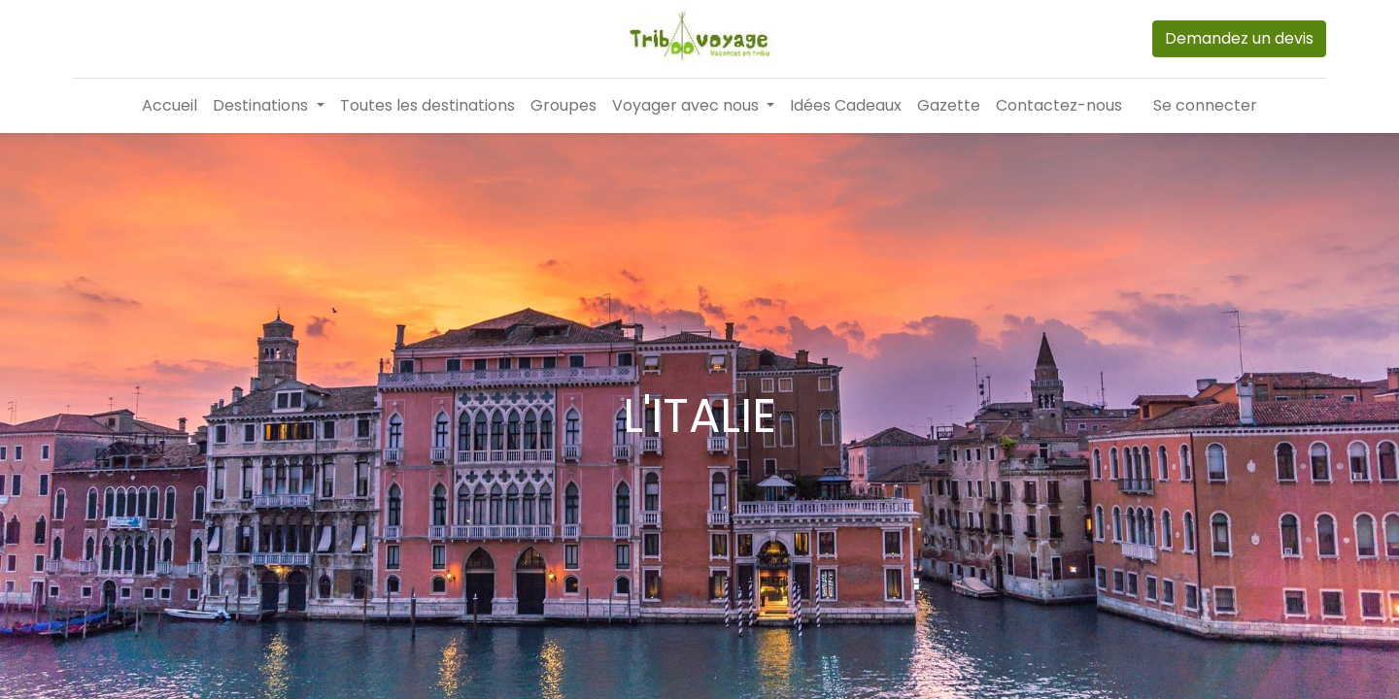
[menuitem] (169, 105)
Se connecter (1205, 105)
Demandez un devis (1239, 38)
